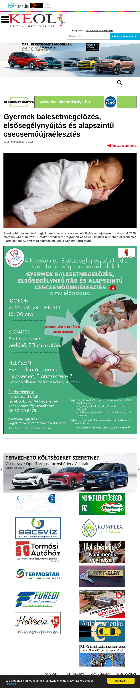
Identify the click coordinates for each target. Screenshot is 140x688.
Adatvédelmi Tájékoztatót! (99, 30)
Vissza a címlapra (124, 145)
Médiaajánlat (126, 673)
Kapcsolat (52, 673)
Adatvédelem (100, 673)
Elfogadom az (90, 30)
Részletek (11, 684)
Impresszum (75, 673)
